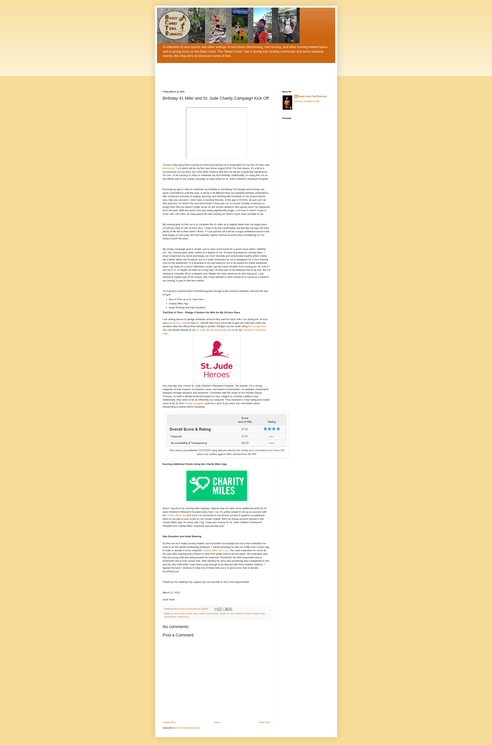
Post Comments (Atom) (188, 728)
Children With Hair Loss (215, 550)
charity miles (192, 613)
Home (217, 722)
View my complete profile (307, 101)
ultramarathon (170, 617)
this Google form (257, 326)
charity (182, 613)
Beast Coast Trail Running (312, 96)
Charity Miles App (176, 515)
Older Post (264, 722)
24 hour (174, 613)
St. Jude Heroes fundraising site (213, 329)
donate (223, 613)
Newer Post (169, 722)
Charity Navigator (194, 403)
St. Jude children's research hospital (243, 613)
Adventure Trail (171, 168)
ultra (263, 613)
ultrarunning (183, 617)
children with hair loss (208, 613)
